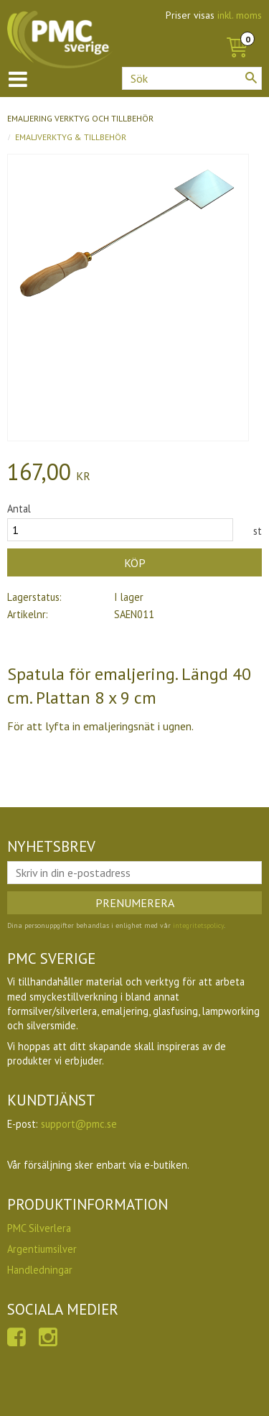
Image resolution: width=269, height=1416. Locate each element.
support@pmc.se (79, 1124)
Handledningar (39, 1270)
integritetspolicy (198, 925)
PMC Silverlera (39, 1228)
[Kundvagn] (237, 31)
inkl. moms (239, 15)
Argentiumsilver (42, 1249)
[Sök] (251, 77)
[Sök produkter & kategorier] (192, 78)
